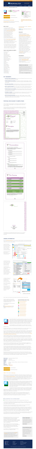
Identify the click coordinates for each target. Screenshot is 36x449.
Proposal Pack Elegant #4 (23, 305)
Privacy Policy (24, 446)
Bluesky (6, 443)
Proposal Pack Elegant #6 (23, 308)
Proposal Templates (23, 443)
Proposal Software (12, 29)
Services (14, 442)
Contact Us (21, 444)
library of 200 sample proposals (11, 30)
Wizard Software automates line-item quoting (25, 35)
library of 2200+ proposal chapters (11, 39)
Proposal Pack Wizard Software (10, 376)
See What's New (26, 3)
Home (6, 5)
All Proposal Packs (6, 7)
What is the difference (8, 306)
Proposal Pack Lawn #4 (23, 312)
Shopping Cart (15, 443)
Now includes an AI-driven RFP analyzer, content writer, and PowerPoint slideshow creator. (18, 0)
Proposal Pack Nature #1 (23, 315)
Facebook (7, 441)
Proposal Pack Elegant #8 (23, 311)
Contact (25, 5)
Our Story (21, 441)
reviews (13, 372)
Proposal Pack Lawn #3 (23, 302)
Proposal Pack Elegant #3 (23, 314)
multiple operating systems (25, 59)
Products (14, 441)
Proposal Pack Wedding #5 (23, 304)
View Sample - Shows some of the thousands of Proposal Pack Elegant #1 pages (26, 20)
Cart (29, 5)
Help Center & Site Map (23, 442)
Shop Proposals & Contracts (13, 5)
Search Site (7, 444)
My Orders (20, 5)
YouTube (6, 442)
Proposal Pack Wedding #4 (23, 301)
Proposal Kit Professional (6, 21)
